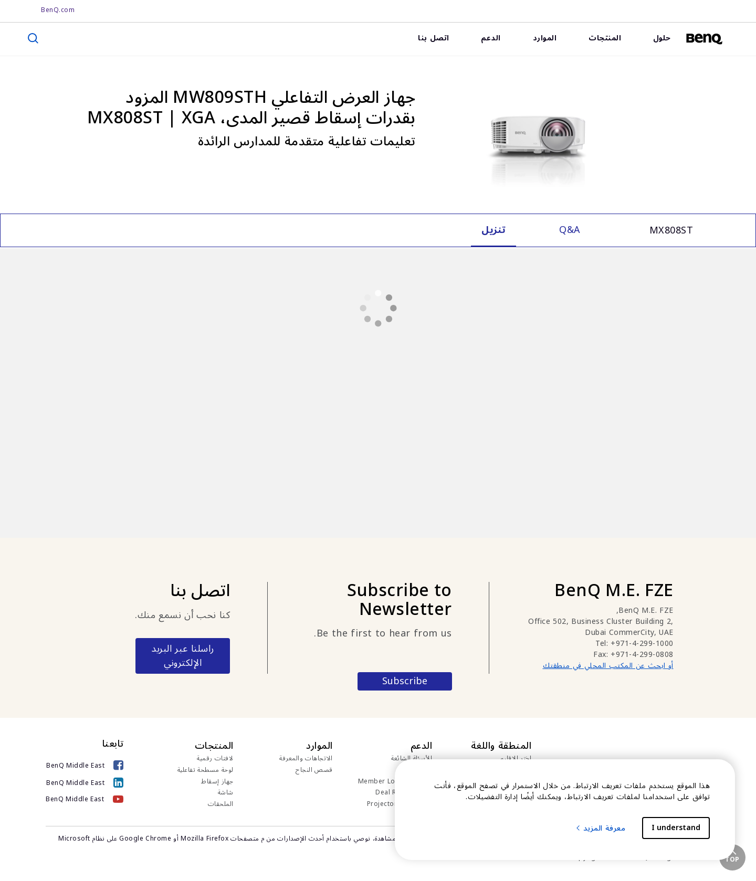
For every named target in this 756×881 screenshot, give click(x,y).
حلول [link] (662, 38)
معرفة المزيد (600, 828)
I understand (676, 827)
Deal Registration (403, 793)
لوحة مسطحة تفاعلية (205, 770)
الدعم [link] (491, 38)
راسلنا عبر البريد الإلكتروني (182, 656)
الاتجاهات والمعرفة (306, 759)
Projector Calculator (400, 804)
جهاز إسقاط (217, 782)
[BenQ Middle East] (85, 765)
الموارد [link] (545, 38)
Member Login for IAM (395, 782)
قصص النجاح (314, 770)
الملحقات (221, 804)
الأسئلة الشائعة (411, 759)
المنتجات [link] (605, 38)
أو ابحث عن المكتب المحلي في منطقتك (608, 665)
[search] (33, 38)
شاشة (226, 793)
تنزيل (425, 770)
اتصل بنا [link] (433, 38)
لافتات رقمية (215, 759)
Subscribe (404, 681)
